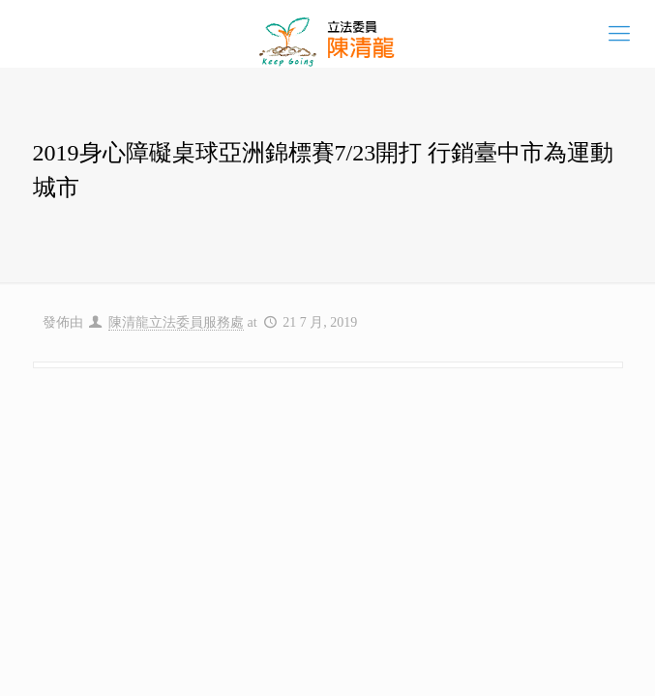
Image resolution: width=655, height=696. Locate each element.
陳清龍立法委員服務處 (176, 322)
